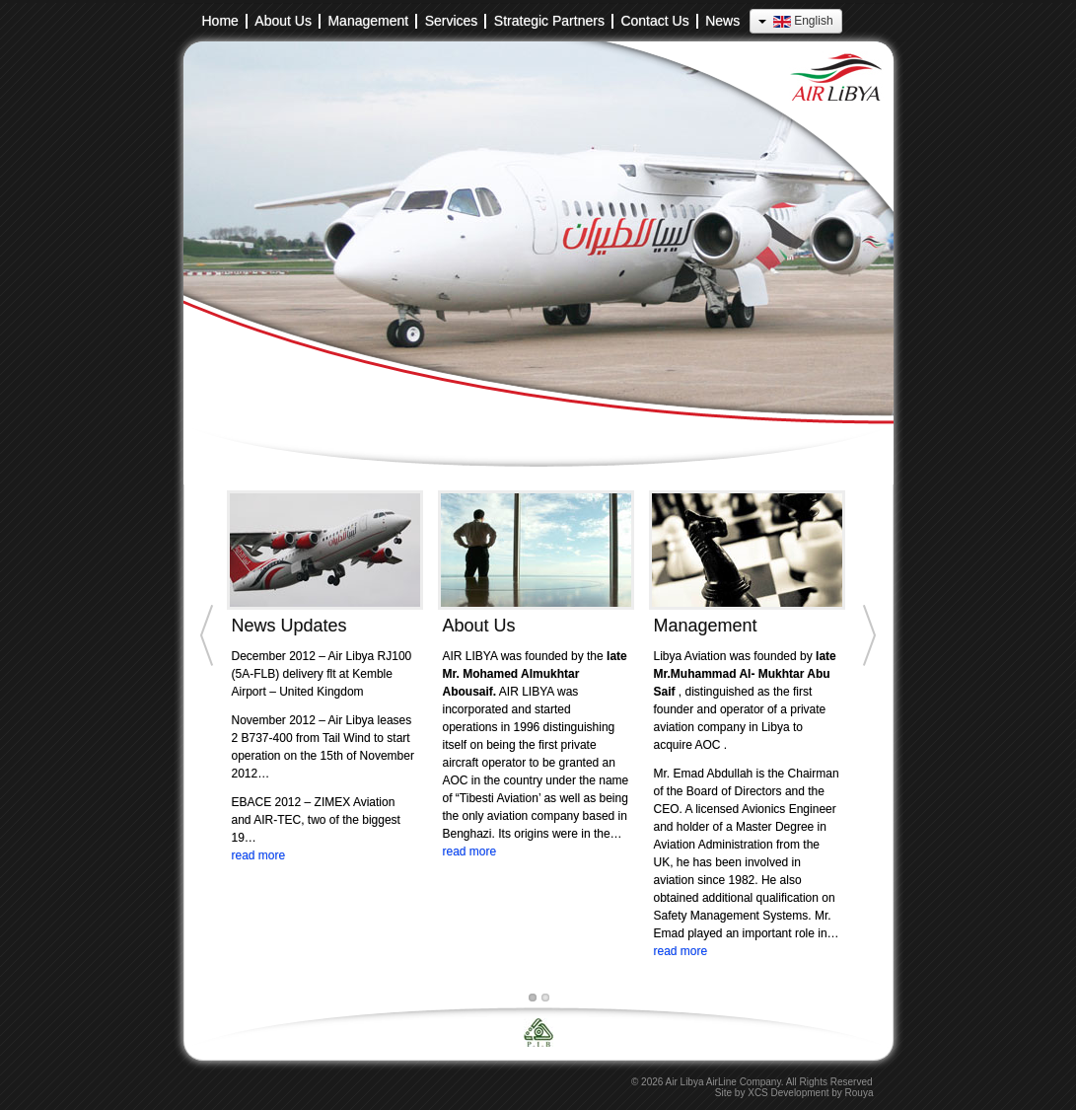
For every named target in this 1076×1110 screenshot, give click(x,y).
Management (367, 21)
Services (451, 21)
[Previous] (203, 743)
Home (220, 21)
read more (259, 855)
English (795, 21)
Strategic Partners (549, 21)
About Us (283, 21)
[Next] (874, 743)
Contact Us (654, 21)
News (722, 21)
